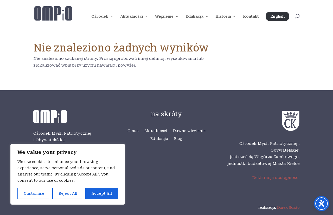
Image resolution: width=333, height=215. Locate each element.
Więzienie (164, 16)
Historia (223, 16)
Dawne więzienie (189, 131)
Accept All (102, 193)
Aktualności (131, 16)
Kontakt (251, 16)
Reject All (68, 193)
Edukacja (194, 16)
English (277, 16)
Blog (178, 139)
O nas (133, 131)
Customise (34, 193)
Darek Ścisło (288, 207)
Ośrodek (99, 16)
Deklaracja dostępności (276, 177)
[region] (67, 174)
